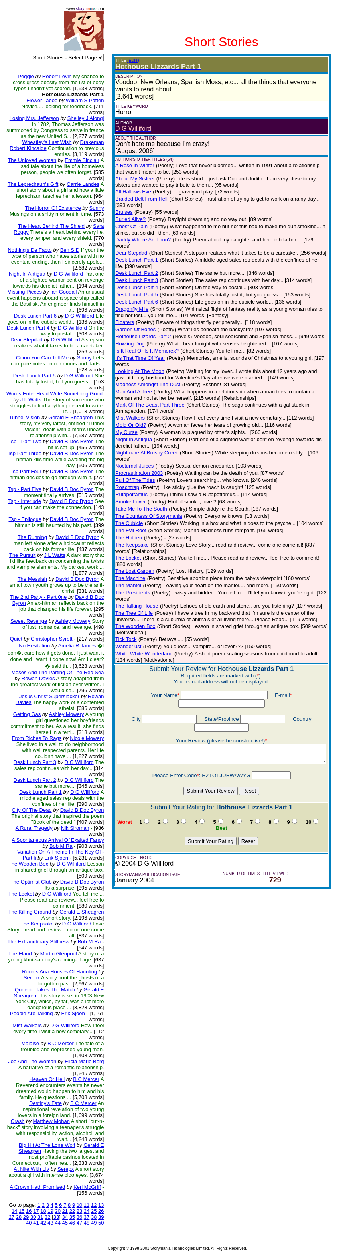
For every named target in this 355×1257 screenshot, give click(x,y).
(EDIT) (132, 60)
